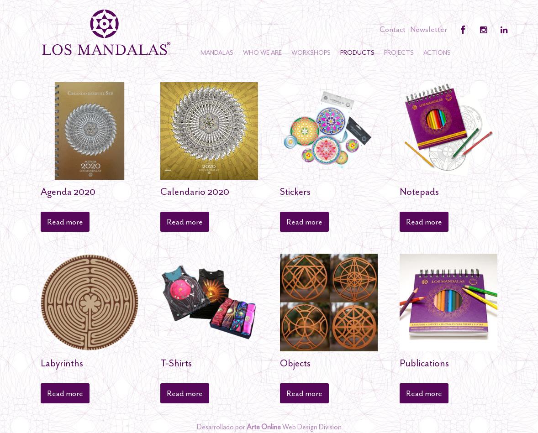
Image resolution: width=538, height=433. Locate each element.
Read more (65, 222)
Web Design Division (294, 427)
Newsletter (428, 29)
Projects (399, 53)
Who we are (262, 53)
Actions (437, 53)
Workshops (311, 53)
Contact (393, 29)
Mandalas (216, 53)
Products (357, 53)
